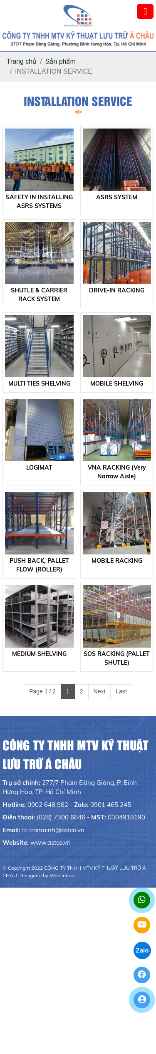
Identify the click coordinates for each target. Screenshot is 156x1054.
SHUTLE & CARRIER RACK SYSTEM (39, 295)
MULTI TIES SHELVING (39, 383)
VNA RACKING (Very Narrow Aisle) (117, 472)
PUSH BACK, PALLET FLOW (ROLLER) (39, 565)
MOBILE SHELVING (116, 383)
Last (121, 691)
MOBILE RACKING (117, 560)
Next (100, 691)
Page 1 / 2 (42, 691)
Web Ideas (62, 875)
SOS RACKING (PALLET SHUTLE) (117, 658)
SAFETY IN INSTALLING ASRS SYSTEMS (39, 201)
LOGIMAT (39, 467)
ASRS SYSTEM (116, 197)
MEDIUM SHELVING (39, 654)
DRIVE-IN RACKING (116, 290)
